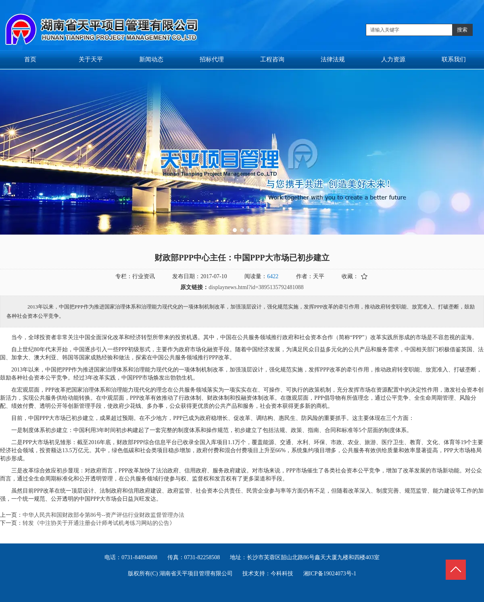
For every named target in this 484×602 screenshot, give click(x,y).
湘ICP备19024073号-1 (329, 574)
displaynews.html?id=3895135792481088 (256, 287)
